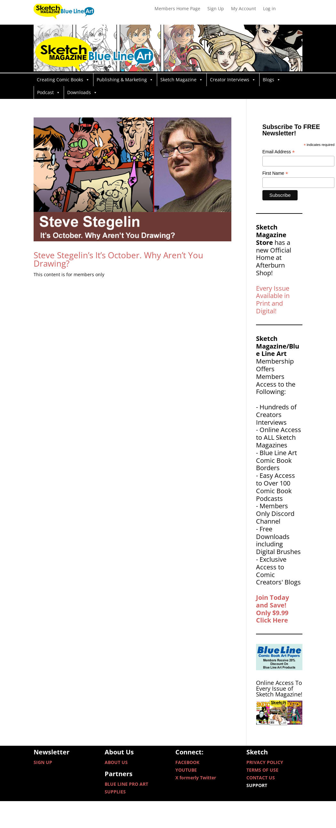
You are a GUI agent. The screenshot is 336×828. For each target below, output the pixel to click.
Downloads (82, 92)
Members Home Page (177, 9)
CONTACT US (260, 778)
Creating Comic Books (63, 79)
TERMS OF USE (262, 770)
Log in (269, 9)
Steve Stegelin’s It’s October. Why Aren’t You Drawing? (118, 259)
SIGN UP (43, 762)
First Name (275, 173)
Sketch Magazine (181, 79)
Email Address (278, 152)
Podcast (48, 92)
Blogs (272, 79)
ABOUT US (116, 762)
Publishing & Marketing (125, 79)
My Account (243, 9)
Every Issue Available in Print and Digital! (273, 299)
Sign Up (215, 9)
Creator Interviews (233, 79)
